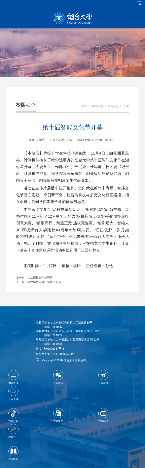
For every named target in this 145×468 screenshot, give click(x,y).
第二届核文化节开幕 (40, 277)
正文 (126, 106)
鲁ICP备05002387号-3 (50, 348)
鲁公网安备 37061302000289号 (56, 353)
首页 (84, 106)
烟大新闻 (97, 106)
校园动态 (113, 106)
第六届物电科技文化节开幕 (44, 282)
